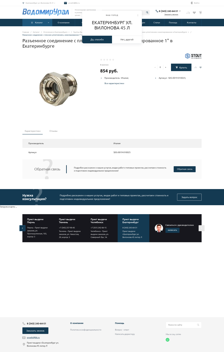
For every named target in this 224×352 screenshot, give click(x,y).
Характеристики (32, 131)
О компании (76, 323)
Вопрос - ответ (122, 330)
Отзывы (53, 131)
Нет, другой (127, 39)
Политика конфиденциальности (85, 330)
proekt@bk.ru (74, 3)
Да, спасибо (97, 39)
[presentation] (22, 228)
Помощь (119, 323)
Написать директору (125, 334)
